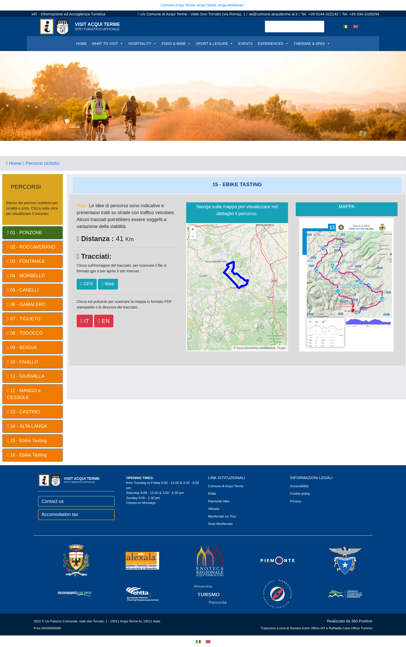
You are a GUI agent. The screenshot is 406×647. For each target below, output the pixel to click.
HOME (81, 44)
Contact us (53, 501)
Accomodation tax (60, 514)
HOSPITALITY (142, 43)
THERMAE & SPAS (312, 43)
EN (104, 321)
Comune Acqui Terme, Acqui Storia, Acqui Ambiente (203, 5)
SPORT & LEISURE (214, 43)
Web (108, 283)
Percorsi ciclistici (43, 163)
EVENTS (245, 44)
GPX (86, 283)
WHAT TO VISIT (107, 43)
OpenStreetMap (248, 348)
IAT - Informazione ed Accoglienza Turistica (68, 14)
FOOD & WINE (176, 43)
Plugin (281, 348)
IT (84, 321)
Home (15, 163)
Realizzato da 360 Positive (349, 621)
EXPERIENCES (273, 43)
